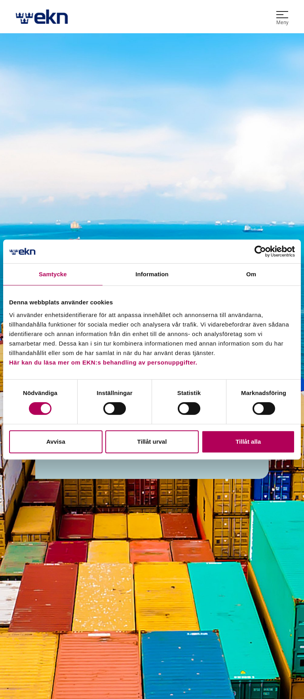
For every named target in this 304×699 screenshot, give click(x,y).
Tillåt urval (152, 441)
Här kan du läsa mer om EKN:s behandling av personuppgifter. (103, 362)
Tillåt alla (248, 441)
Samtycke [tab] (53, 274)
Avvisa (55, 441)
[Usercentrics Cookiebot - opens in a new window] (260, 251)
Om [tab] (251, 274)
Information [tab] (152, 274)
